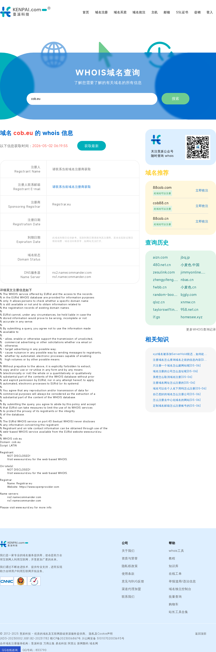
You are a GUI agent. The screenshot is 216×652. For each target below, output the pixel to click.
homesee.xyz (192, 317)
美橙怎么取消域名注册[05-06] (172, 377)
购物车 (173, 604)
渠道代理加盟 (131, 589)
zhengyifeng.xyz (166, 279)
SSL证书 (182, 12)
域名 (46, 633)
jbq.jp (185, 257)
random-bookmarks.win (166, 294)
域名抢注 (138, 12)
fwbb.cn (160, 287)
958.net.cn (189, 309)
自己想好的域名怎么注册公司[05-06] (177, 394)
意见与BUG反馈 (133, 581)
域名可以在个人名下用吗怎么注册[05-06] (180, 388)
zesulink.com (164, 272)
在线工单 (175, 573)
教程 (172, 558)
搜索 (175, 99)
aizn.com (160, 257)
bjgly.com (189, 294)
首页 (86, 12)
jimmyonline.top (193, 272)
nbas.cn (187, 279)
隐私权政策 (130, 566)
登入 (209, 12)
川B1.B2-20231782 (36, 638)
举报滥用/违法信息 (182, 581)
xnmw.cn (188, 302)
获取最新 (91, 145)
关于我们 (128, 551)
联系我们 (128, 596)
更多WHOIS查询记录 (201, 329)
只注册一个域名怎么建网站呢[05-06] (177, 365)
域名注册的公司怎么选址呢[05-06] (175, 371)
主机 (154, 12)
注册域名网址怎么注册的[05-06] (174, 382)
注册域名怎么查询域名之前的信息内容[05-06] (180, 359)
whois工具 (176, 551)
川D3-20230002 (11, 638)
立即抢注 (202, 190)
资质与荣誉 (130, 558)
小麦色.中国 (190, 264)
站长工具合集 (178, 612)
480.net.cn (162, 264)
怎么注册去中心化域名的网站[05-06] (177, 400)
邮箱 (167, 12)
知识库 (173, 566)
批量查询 (175, 596)
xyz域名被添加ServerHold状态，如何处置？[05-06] (180, 354)
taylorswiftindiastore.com (166, 309)
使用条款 (128, 573)
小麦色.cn (188, 287)
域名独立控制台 (180, 589)
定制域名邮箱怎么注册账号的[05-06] (177, 405)
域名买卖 (120, 12)
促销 (197, 12)
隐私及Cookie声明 (101, 633)
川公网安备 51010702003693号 (103, 638)
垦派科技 (25, 633)
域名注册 (101, 12)
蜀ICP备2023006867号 (65, 638)
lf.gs (156, 317)
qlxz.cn (159, 302)
